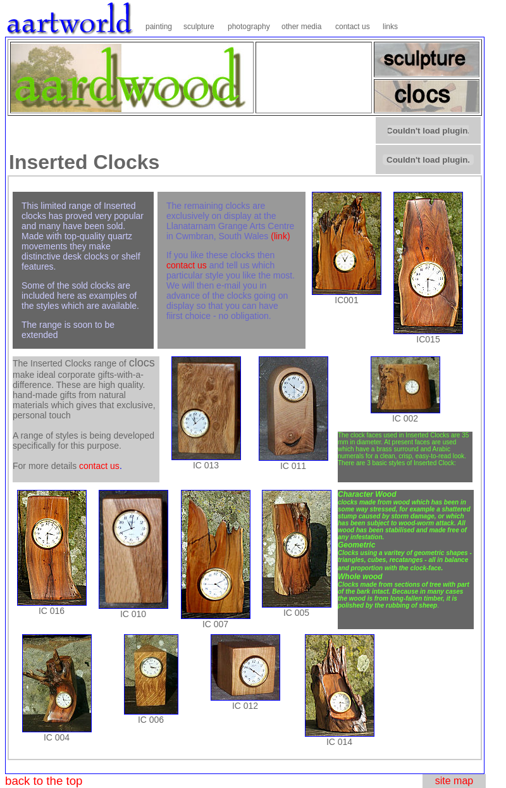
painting (158, 26)
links (390, 26)
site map (454, 780)
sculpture (198, 26)
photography (249, 26)
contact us (352, 26)
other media (301, 26)
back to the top (43, 780)
